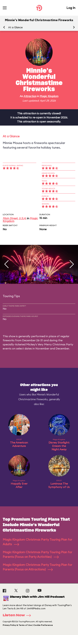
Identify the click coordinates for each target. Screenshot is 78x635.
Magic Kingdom (49, 96)
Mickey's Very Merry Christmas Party (49, 344)
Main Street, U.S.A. (14, 218)
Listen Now (18, 615)
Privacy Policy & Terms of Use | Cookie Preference (28, 625)
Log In (70, 8)
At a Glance (15, 27)
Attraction (30, 96)
